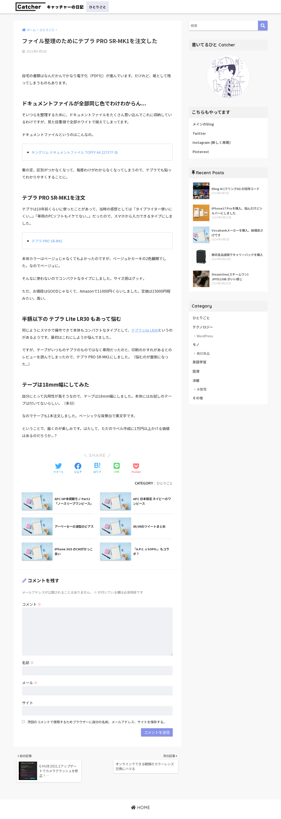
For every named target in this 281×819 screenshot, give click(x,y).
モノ (196, 347)
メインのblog (204, 124)
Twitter (199, 134)
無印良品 (203, 356)
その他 (198, 402)
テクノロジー (203, 329)
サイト (27, 693)
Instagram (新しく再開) (213, 143)
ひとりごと (164, 474)
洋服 (196, 384)
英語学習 (200, 365)
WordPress (205, 338)
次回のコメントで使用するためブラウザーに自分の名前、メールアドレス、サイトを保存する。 (96, 712)
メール (30, 673)
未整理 (201, 393)
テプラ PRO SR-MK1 (48, 231)
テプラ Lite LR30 (145, 320)
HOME (140, 800)
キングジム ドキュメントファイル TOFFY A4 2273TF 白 (77, 142)
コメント (31, 594)
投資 (196, 375)
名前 (28, 653)
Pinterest (201, 153)
